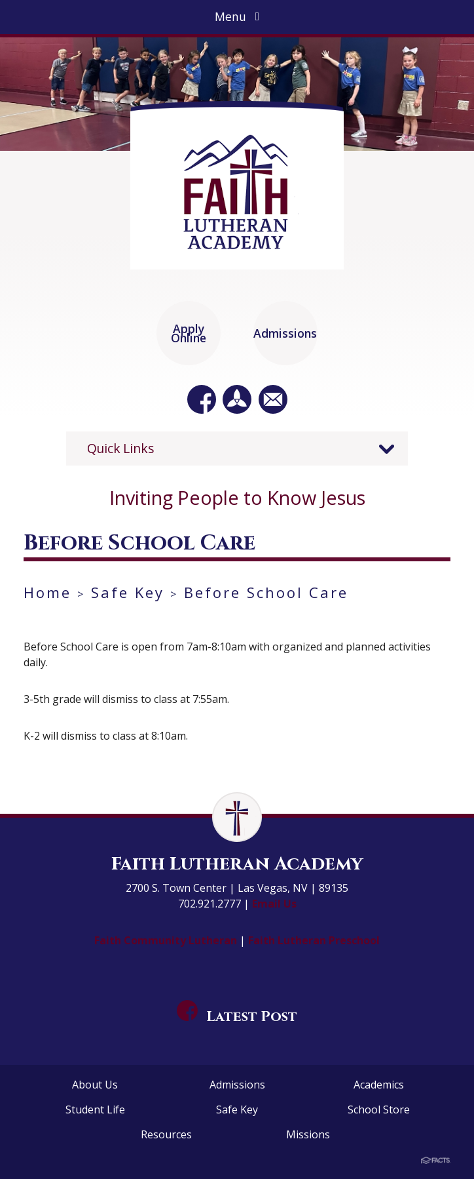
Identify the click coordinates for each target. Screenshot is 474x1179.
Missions (308, 1134)
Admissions (237, 1084)
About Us (95, 1084)
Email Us (274, 903)
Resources (166, 1134)
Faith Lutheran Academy (237, 864)
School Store (379, 1109)
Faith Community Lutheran (167, 940)
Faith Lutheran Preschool (314, 940)
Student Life (95, 1109)
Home (47, 592)
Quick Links (121, 448)
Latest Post (237, 1016)
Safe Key (127, 592)
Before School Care (266, 592)
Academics (379, 1084)
